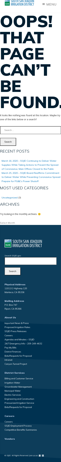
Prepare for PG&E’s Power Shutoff (20, 181)
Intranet (8, 360)
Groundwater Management (18, 386)
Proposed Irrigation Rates (17, 327)
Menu (49, 4)
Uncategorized (10, 197)
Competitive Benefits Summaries (21, 430)
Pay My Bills (10, 347)
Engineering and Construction (19, 399)
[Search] (13, 271)
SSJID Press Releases (16, 331)
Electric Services (13, 395)
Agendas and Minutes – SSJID (19, 339)
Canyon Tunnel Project (16, 364)
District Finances (13, 351)
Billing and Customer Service (19, 378)
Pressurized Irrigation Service (19, 403)
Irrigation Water (12, 382)
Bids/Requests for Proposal (18, 356)
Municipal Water (13, 391)
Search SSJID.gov (13, 255)
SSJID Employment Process (18, 425)
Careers (9, 335)
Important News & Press (17, 323)
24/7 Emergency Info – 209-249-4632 (23, 343)
